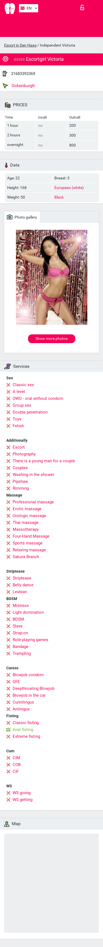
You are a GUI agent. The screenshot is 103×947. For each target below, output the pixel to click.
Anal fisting (23, 729)
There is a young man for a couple (44, 460)
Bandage (20, 646)
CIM (16, 757)
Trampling (22, 653)
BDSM (18, 619)
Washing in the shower (33, 474)
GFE (16, 681)
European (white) (69, 187)
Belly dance (23, 584)
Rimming (21, 488)
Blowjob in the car (29, 695)
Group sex (22, 405)
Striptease (22, 578)
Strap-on (20, 632)
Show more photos (51, 338)
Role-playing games (30, 639)
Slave (18, 626)
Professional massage (33, 502)
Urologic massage (29, 515)
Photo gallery (22, 216)
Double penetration (30, 412)
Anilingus (21, 709)
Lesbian (20, 591)
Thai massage (25, 522)
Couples (20, 467)
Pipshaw (20, 481)
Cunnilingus (23, 702)
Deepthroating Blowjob (33, 688)
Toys (17, 419)
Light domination (28, 612)
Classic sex (23, 384)
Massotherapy (26, 529)
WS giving (21, 792)
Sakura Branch (26, 556)
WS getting (22, 799)
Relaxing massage (29, 549)
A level (19, 391)
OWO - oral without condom (38, 398)
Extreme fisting (26, 736)
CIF (16, 771)
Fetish (18, 425)
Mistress (21, 605)
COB (17, 764)
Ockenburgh (19, 85)
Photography (24, 454)
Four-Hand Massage (31, 536)
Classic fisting (26, 722)
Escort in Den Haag (20, 45)
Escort (19, 447)
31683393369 (23, 73)
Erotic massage (27, 508)
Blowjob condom (28, 674)
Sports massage (28, 543)
